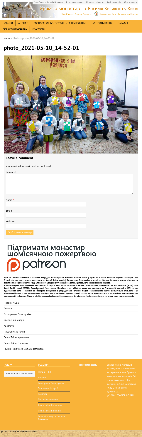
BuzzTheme (31, 431)
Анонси (8, 308)
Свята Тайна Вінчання (16, 343)
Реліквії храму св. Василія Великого (24, 348)
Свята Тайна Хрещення (16, 337)
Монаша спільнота (95, 2)
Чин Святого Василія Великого (48, 2)
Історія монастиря (75, 2)
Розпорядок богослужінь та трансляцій (60, 23)
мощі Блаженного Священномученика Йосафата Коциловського (59, 282)
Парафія (123, 23)
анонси (23, 23)
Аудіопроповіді (114, 2)
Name (9, 200)
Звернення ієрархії (14, 320)
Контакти (38, 29)
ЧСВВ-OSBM (127, 395)
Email (9, 210)
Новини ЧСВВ (11, 302)
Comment (11, 172)
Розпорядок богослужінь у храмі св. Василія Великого (93, 280)
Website (10, 221)
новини (8, 23)
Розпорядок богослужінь (17, 314)
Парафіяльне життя (15, 331)
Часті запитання (101, 23)
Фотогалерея (130, 2)
